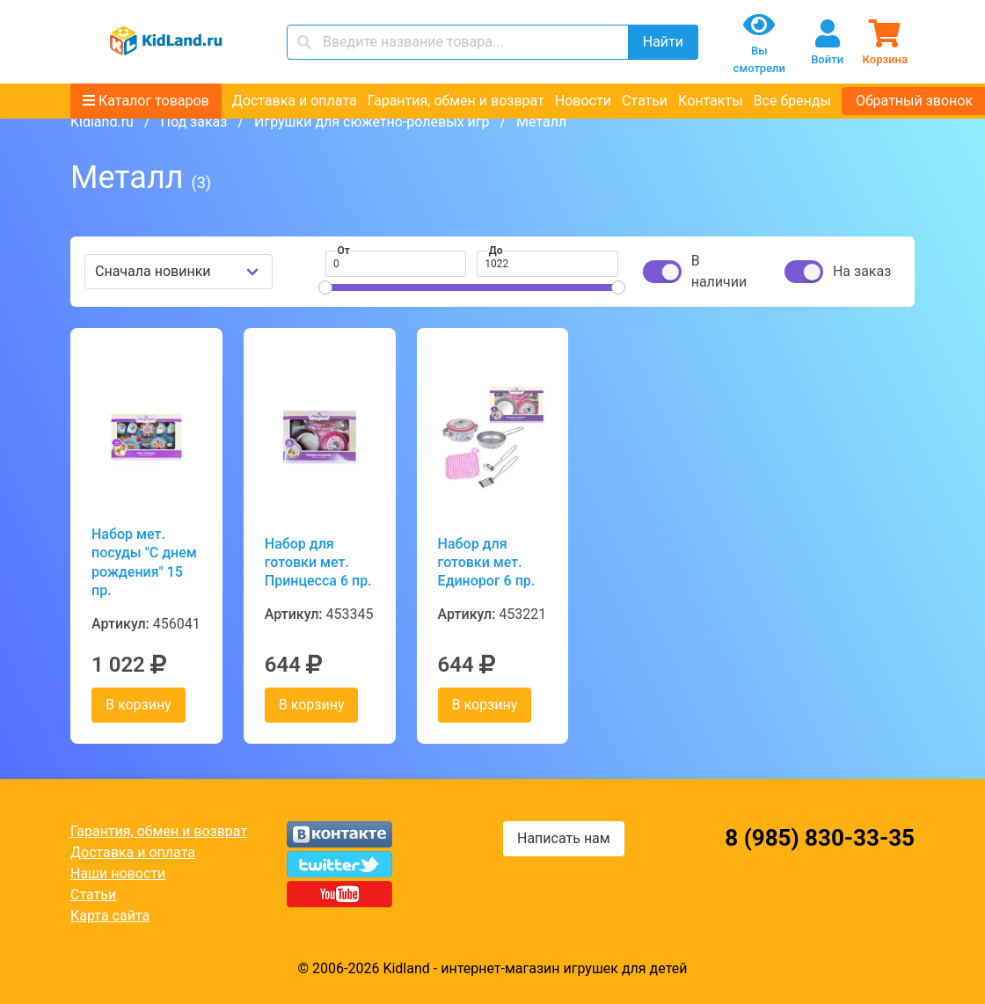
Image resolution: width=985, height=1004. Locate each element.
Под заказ (193, 121)
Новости (583, 100)
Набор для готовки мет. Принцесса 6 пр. (318, 562)
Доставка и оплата (294, 100)
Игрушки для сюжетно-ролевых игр (371, 121)
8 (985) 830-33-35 (820, 838)
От (344, 250)
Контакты (710, 100)
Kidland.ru (102, 121)
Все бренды (792, 100)
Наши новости (117, 873)
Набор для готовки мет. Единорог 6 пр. (487, 562)
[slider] (325, 287)
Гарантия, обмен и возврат (456, 100)
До (496, 250)
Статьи (645, 100)
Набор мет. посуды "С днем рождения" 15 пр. (144, 562)
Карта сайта (110, 915)
